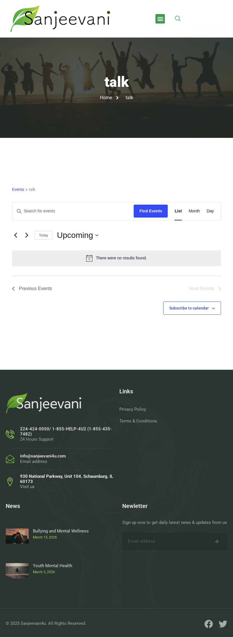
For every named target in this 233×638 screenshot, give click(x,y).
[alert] (116, 258)
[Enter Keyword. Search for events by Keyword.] (73, 211)
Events (18, 189)
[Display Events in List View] (178, 211)
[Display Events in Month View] (194, 211)
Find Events (150, 211)
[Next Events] (26, 235)
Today (43, 235)
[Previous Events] (15, 235)
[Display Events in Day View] (210, 211)
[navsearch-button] (177, 19)
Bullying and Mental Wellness (61, 577)
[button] (160, 19)
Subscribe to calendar (189, 308)
